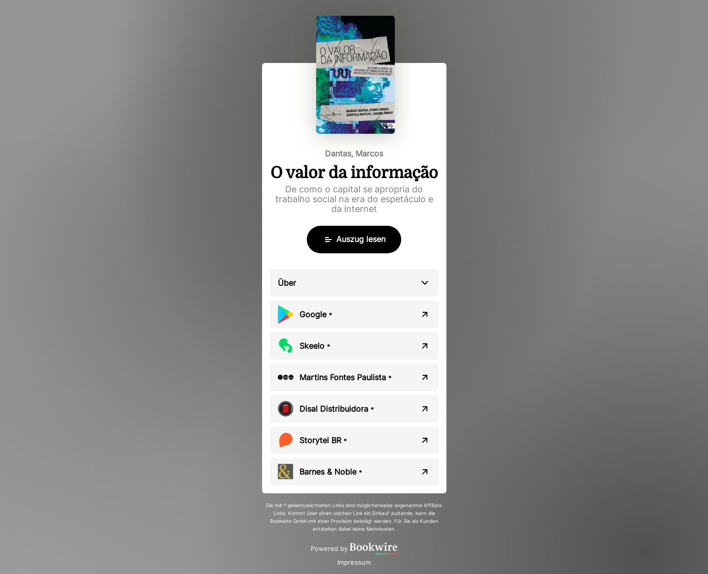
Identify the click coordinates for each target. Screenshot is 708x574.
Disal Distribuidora (336, 409)
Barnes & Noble (330, 472)
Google (315, 314)
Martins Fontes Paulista (345, 377)
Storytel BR (323, 440)
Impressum (354, 562)
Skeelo (314, 346)
